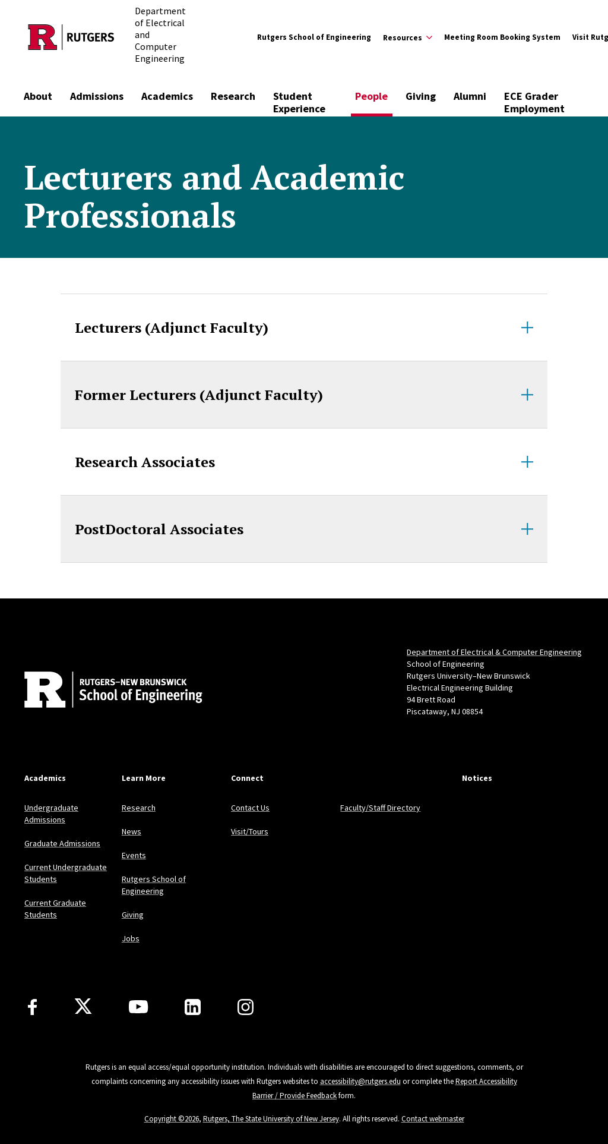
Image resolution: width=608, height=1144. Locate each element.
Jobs (131, 938)
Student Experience (299, 102)
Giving (421, 96)
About (38, 96)
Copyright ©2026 (171, 1119)
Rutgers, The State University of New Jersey (271, 1119)
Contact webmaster (432, 1119)
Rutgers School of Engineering (314, 37)
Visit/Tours (249, 831)
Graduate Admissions (62, 843)
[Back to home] (102, 691)
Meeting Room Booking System (502, 37)
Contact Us (250, 807)
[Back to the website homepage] (71, 37)
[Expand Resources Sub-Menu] (407, 37)
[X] (83, 1007)
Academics (167, 96)
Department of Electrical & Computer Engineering (494, 652)
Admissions (97, 96)
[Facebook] (32, 1007)
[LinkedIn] (193, 1007)
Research (233, 96)
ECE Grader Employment (534, 102)
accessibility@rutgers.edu (360, 1081)
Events (134, 855)
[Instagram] (246, 1007)
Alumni (470, 96)
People (371, 96)
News (131, 831)
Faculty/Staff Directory (380, 807)
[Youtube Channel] (138, 1006)
